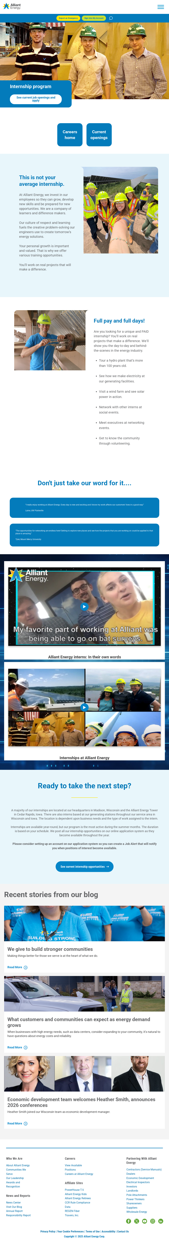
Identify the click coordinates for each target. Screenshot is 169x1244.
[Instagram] (152, 1221)
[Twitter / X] (136, 1221)
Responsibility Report (18, 1215)
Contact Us (123, 1231)
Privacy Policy (47, 1231)
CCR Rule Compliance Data (77, 1204)
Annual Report (14, 1211)
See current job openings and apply (36, 99)
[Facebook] (128, 1221)
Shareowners (134, 1203)
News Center (13, 1202)
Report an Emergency (68, 18)
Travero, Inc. (72, 1215)
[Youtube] (144, 1221)
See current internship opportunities (85, 866)
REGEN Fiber (72, 1211)
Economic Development (140, 1178)
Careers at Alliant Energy (79, 1174)
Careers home (70, 134)
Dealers (130, 1173)
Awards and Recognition (13, 1184)
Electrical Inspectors (138, 1182)
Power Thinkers (135, 1199)
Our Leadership (15, 1178)
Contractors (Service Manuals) (144, 1169)
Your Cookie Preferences (70, 1231)
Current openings (99, 134)
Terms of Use (93, 1231)
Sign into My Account (93, 18)
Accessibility (108, 1231)
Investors (131, 1186)
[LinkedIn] (160, 1221)
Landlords (132, 1190)
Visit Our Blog (14, 1206)
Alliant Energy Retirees (78, 1198)
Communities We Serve (16, 1172)
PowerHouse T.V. (74, 1189)
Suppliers (131, 1207)
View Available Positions (73, 1167)
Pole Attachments (136, 1195)
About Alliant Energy (18, 1165)
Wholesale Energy (136, 1211)
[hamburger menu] (161, 6)
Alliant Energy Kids (76, 1194)
